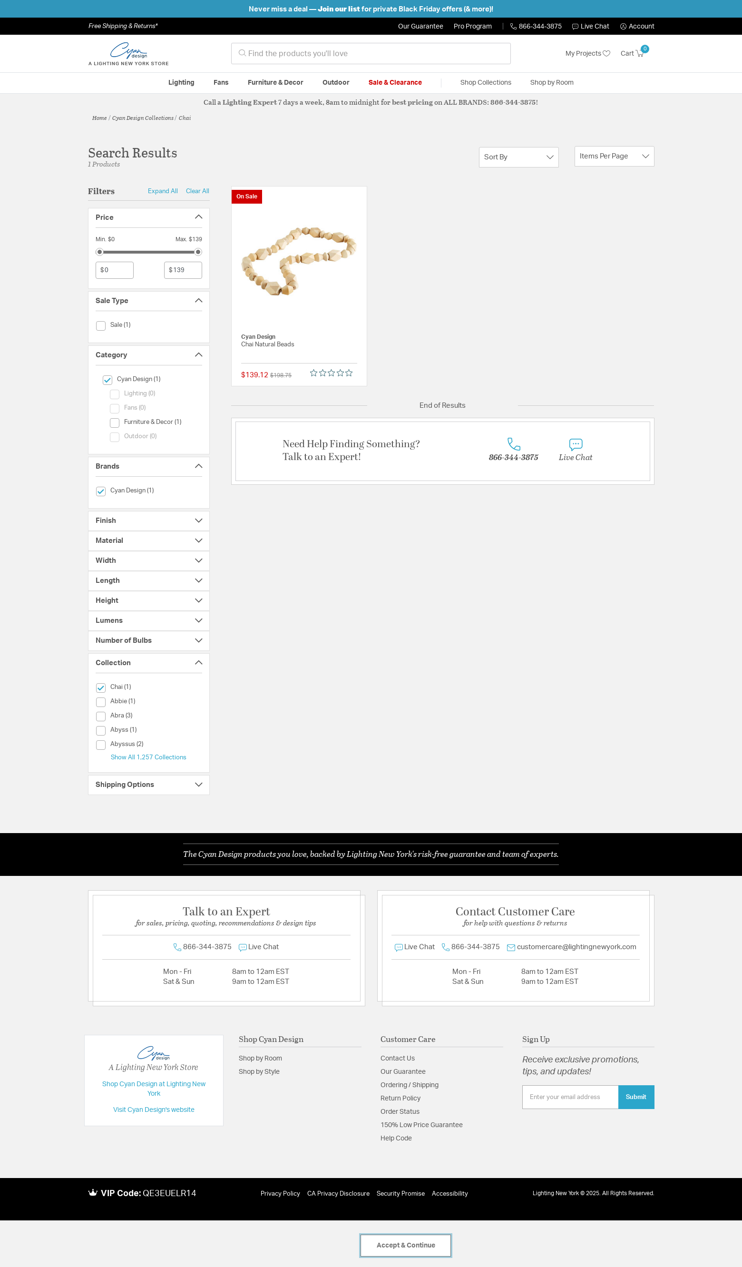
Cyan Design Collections (143, 117)
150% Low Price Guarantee (422, 1125)
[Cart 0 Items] (637, 53)
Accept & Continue (406, 1245)
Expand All (163, 191)
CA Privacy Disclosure (338, 1194)
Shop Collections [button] (485, 82)
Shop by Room (260, 1058)
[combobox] (371, 53)
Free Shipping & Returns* (122, 26)
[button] (637, 26)
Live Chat (590, 26)
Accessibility (450, 1194)
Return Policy (400, 1098)
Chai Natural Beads (267, 345)
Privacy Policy (280, 1194)
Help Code (396, 1138)
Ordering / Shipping (410, 1085)
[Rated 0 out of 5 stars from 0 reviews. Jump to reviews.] (333, 373)
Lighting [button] (181, 82)
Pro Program (473, 26)
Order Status (400, 1112)
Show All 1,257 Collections (148, 757)
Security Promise (401, 1194)
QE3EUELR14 (169, 1193)
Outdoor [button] (336, 82)
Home (99, 117)
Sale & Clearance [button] (395, 82)
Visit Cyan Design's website (154, 1110)
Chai (185, 117)
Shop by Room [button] (552, 82)
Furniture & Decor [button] (275, 82)
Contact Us (398, 1058)
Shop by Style (259, 1072)
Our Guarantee (420, 26)
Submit (636, 1097)
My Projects (588, 53)
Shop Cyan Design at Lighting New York (153, 1089)
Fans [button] (221, 82)
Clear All (197, 191)
